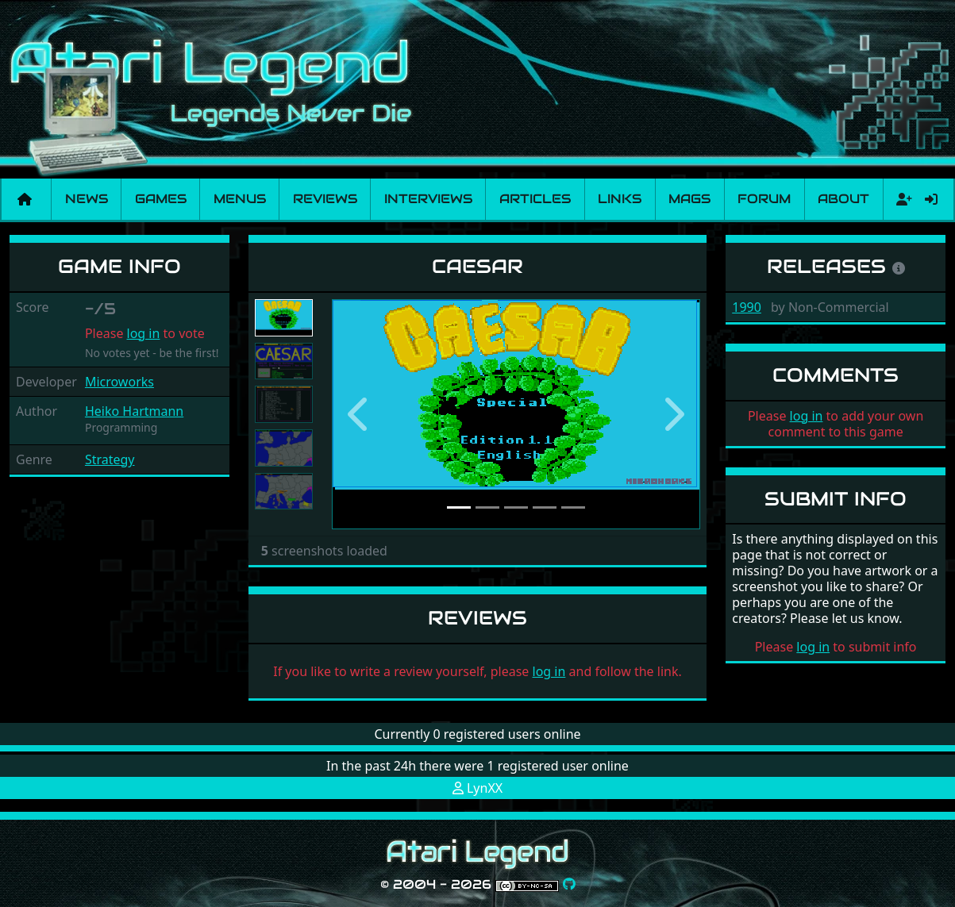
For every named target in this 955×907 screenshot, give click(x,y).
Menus (240, 198)
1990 (746, 307)
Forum (764, 198)
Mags (689, 198)
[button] (359, 414)
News (86, 198)
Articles (535, 198)
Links (619, 198)
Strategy (110, 459)
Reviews (325, 198)
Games (161, 198)
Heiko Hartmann (134, 411)
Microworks (119, 381)
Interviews (428, 198)
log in (143, 333)
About (843, 198)
